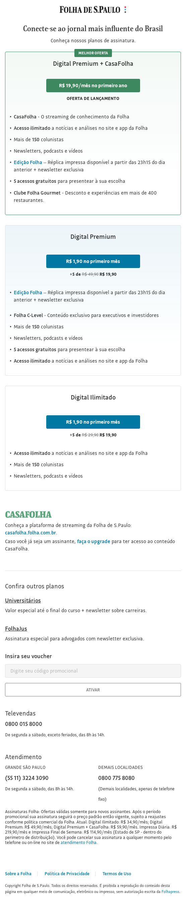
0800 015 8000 (23, 724)
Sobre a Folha (18, 873)
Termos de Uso (117, 873)
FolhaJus (16, 628)
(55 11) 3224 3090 (27, 778)
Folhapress (170, 891)
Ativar (93, 690)
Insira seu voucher (28, 656)
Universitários (23, 600)
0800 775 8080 (116, 778)
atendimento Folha (79, 842)
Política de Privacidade (67, 873)
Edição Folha (28, 292)
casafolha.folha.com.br (30, 532)
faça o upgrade (93, 541)
